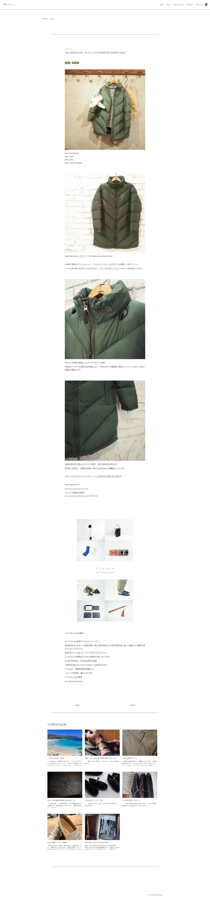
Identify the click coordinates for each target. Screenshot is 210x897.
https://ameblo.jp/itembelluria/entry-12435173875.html (81, 496)
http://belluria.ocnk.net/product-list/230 (76, 489)
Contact (199, 4)
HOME (44, 19)
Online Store (178, 4)
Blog (168, 4)
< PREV (77, 705)
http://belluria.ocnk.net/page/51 (74, 681)
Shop (162, 4)
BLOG (67, 63)
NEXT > (133, 705)
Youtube (189, 4)
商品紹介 (75, 63)
